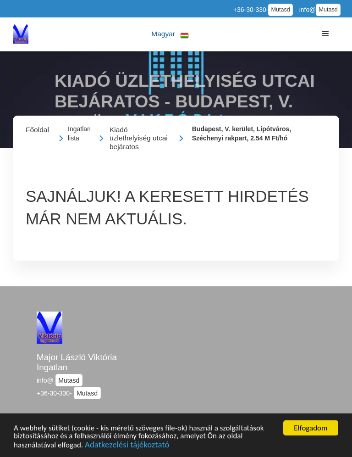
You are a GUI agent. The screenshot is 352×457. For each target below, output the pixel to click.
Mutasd (280, 9)
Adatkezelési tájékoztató (127, 445)
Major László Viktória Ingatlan (77, 362)
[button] (170, 34)
